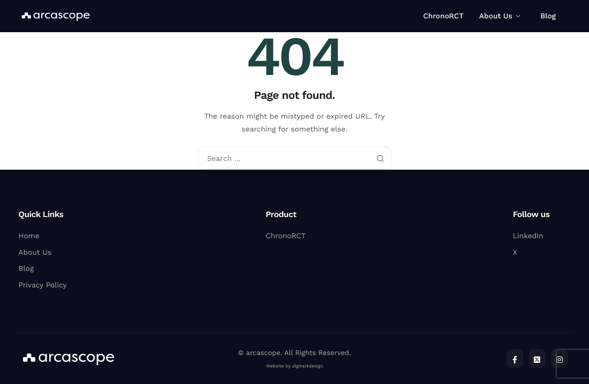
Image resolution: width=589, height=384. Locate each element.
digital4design (307, 366)
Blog (548, 16)
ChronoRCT (443, 16)
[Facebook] (514, 358)
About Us (499, 16)
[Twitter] (537, 358)
